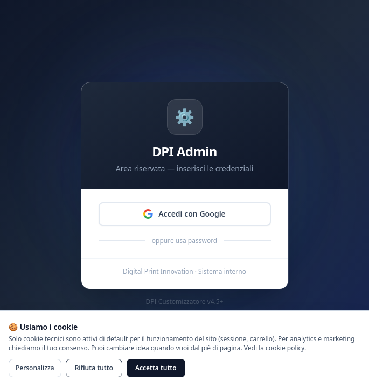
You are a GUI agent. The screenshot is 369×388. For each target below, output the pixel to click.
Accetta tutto (156, 367)
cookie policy (285, 347)
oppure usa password (184, 241)
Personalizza (35, 367)
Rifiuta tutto (94, 367)
